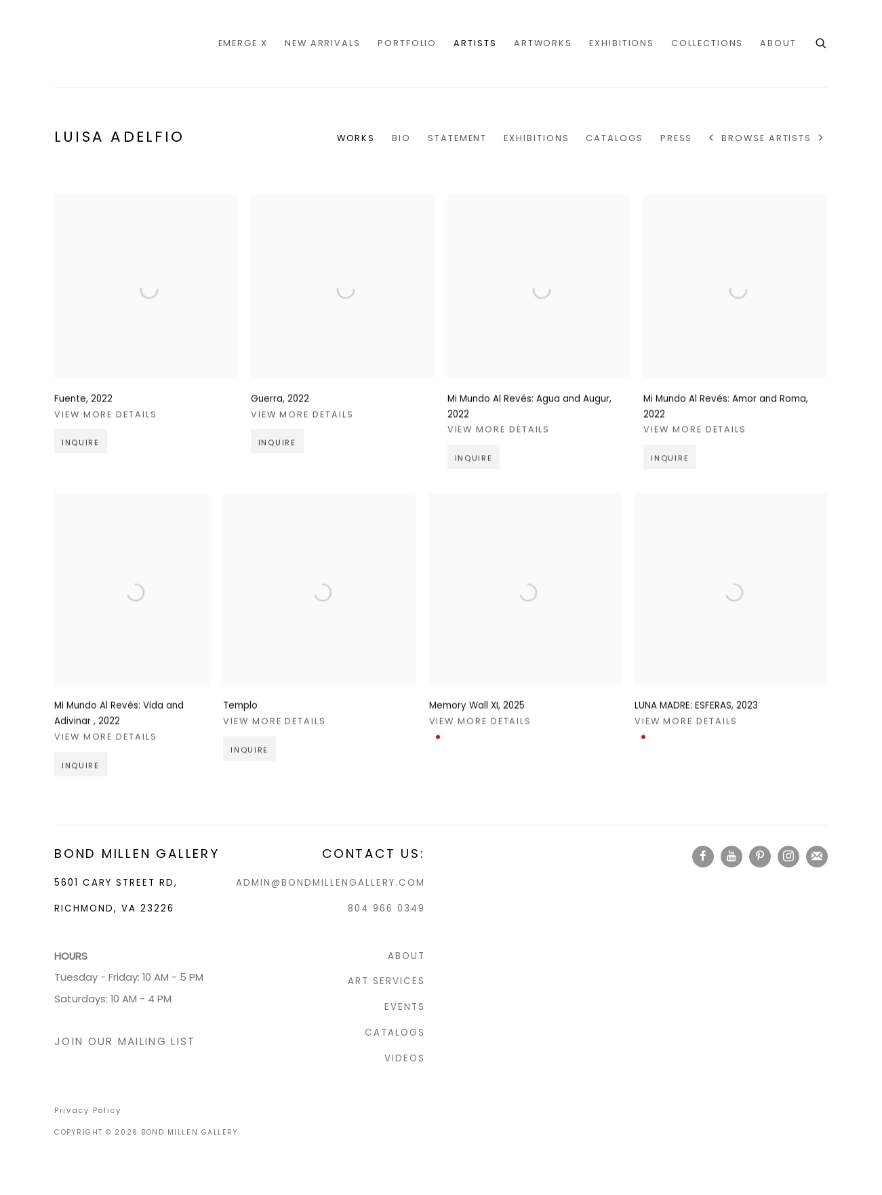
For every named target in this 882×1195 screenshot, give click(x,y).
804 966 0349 (386, 908)
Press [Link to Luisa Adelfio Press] (676, 138)
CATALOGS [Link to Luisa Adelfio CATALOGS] (614, 138)
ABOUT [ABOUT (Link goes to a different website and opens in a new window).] (406, 955)
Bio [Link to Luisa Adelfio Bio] (401, 138)
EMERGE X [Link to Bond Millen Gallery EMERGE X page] (243, 43)
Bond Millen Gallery (108, 43)
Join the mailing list (817, 856)
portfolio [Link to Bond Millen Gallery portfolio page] (407, 43)
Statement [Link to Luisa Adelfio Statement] (457, 138)
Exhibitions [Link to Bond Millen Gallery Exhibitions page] (621, 43)
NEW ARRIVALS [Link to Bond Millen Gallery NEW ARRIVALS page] (323, 43)
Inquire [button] (81, 470)
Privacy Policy (87, 1110)
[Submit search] (822, 42)
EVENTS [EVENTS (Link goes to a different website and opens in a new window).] (404, 1006)
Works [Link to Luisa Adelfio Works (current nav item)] (356, 138)
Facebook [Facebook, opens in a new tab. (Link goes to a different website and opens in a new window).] (703, 856)
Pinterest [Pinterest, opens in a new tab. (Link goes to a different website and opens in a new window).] (760, 856)
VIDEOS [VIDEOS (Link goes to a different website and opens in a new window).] (404, 1058)
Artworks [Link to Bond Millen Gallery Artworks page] (543, 43)
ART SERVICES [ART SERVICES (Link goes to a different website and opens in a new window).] (386, 981)
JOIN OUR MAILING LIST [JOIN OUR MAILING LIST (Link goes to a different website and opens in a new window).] (124, 1041)
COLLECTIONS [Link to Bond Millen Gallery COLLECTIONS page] (707, 43)
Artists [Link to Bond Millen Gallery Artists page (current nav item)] (475, 43)
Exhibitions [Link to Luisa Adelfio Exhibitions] (536, 138)
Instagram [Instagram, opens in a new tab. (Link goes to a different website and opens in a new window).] (788, 856)
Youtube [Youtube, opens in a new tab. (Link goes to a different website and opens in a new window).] (731, 856)
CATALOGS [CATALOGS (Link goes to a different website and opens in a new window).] (395, 1032)
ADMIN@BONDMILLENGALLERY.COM (330, 882)
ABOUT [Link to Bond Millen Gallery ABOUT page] (778, 43)
